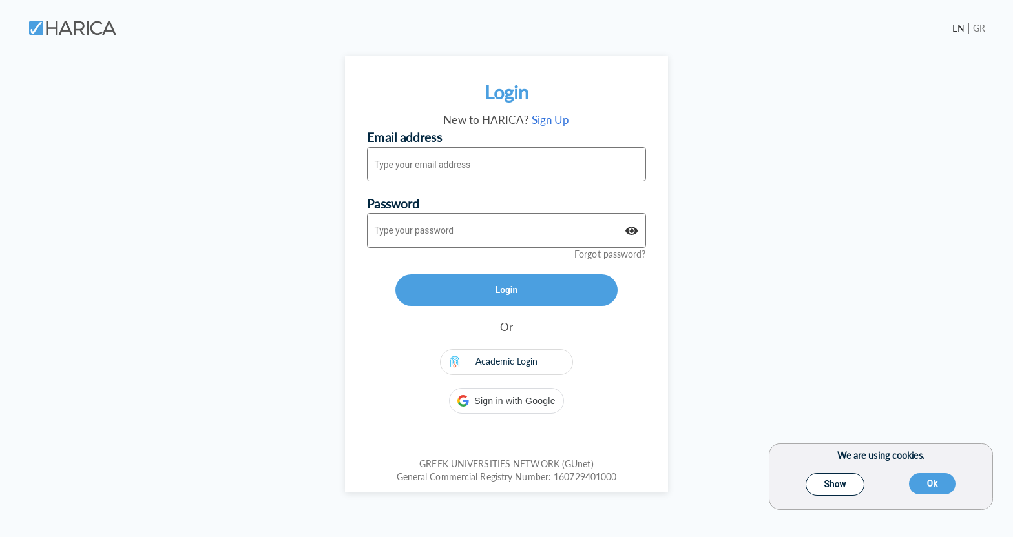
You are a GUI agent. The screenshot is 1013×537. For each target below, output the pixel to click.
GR (979, 28)
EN (959, 28)
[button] (506, 401)
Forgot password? (610, 253)
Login (506, 290)
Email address (404, 137)
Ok (932, 483)
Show (835, 484)
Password (393, 203)
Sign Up (551, 120)
